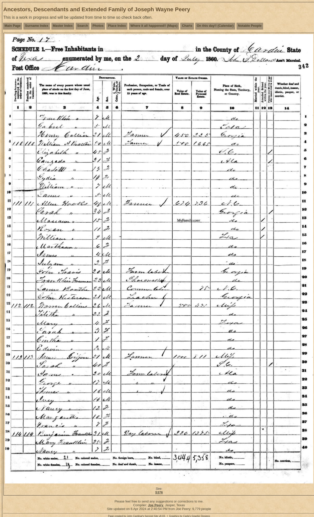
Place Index (117, 26)
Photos (97, 26)
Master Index (63, 26)
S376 (159, 492)
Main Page (12, 26)
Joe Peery (155, 505)
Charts (187, 26)
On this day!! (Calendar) (215, 26)
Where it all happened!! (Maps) (154, 26)
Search (82, 26)
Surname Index (36, 26)
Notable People (250, 26)
